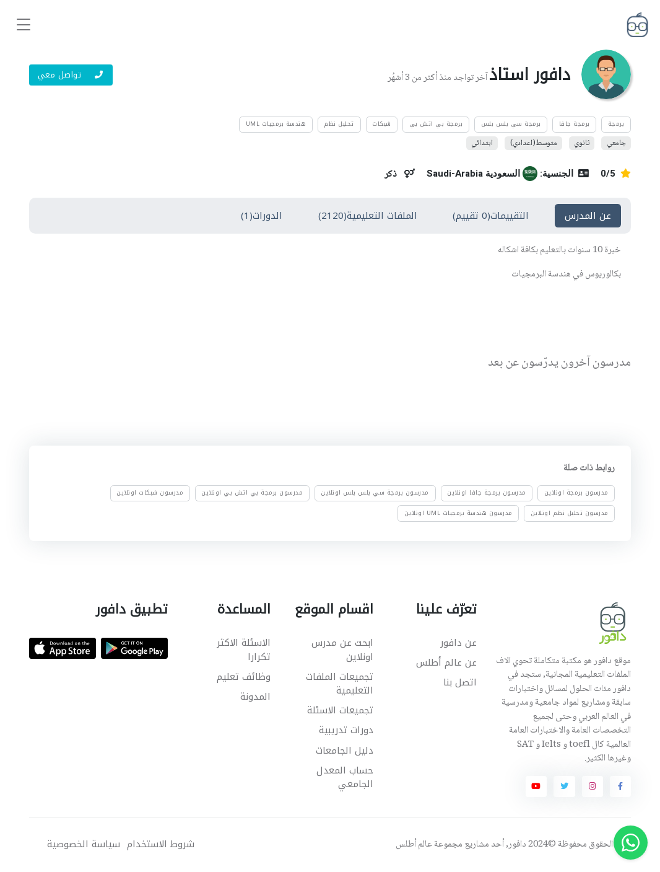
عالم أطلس (414, 845)
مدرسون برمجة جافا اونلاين (486, 493)
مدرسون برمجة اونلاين (576, 493)
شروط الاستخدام (160, 844)
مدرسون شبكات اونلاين (149, 493)
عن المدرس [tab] (588, 215)
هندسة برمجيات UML (276, 124)
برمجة (616, 124)
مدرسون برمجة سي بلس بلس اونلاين (375, 493)
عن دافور (458, 642)
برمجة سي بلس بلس (511, 124)
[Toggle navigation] (23, 25)
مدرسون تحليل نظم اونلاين (570, 513)
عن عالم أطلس (446, 662)
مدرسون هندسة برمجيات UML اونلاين (458, 513)
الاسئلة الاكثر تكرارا (244, 650)
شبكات (381, 124)
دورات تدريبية (346, 730)
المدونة (255, 696)
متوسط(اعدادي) (533, 142)
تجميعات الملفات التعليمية (339, 684)
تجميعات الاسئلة (340, 710)
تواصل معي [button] (71, 74)
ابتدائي (482, 142)
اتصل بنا (460, 682)
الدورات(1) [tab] (261, 215)
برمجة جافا (574, 124)
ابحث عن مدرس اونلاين (342, 650)
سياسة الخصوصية (83, 844)
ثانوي (581, 142)
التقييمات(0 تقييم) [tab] (491, 215)
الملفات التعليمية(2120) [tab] (367, 215)
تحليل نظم (339, 124)
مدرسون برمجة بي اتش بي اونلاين (252, 493)
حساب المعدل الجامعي (344, 777)
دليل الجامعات (344, 750)
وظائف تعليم (244, 676)
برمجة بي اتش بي (436, 124)
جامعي (616, 142)
